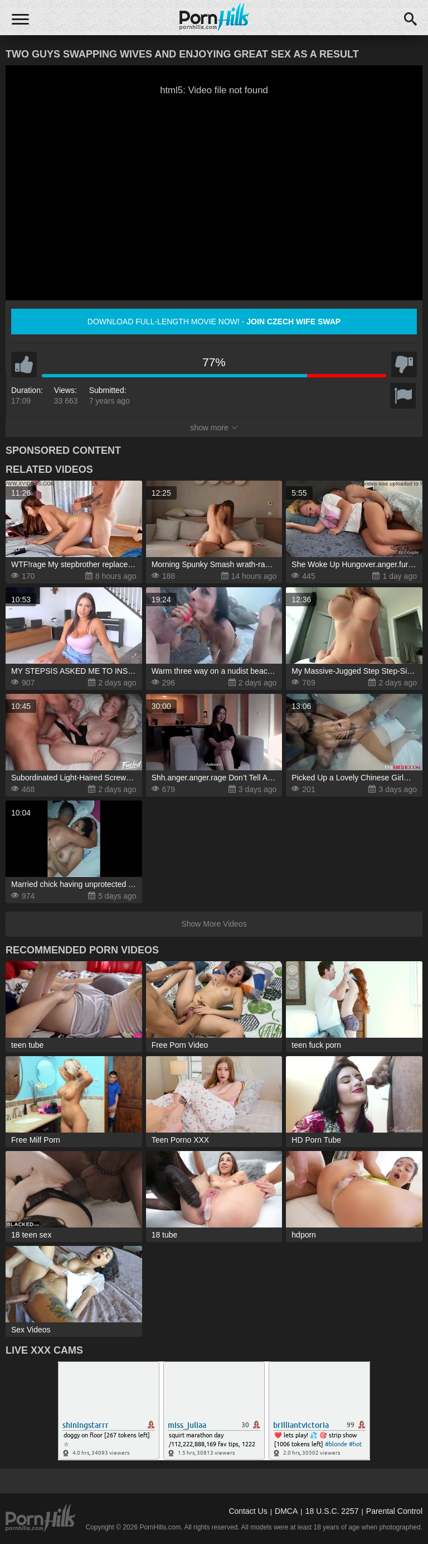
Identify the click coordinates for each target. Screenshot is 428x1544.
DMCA (286, 1511)
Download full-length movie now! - (214, 321)
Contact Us (247, 1511)
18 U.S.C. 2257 (332, 1511)
